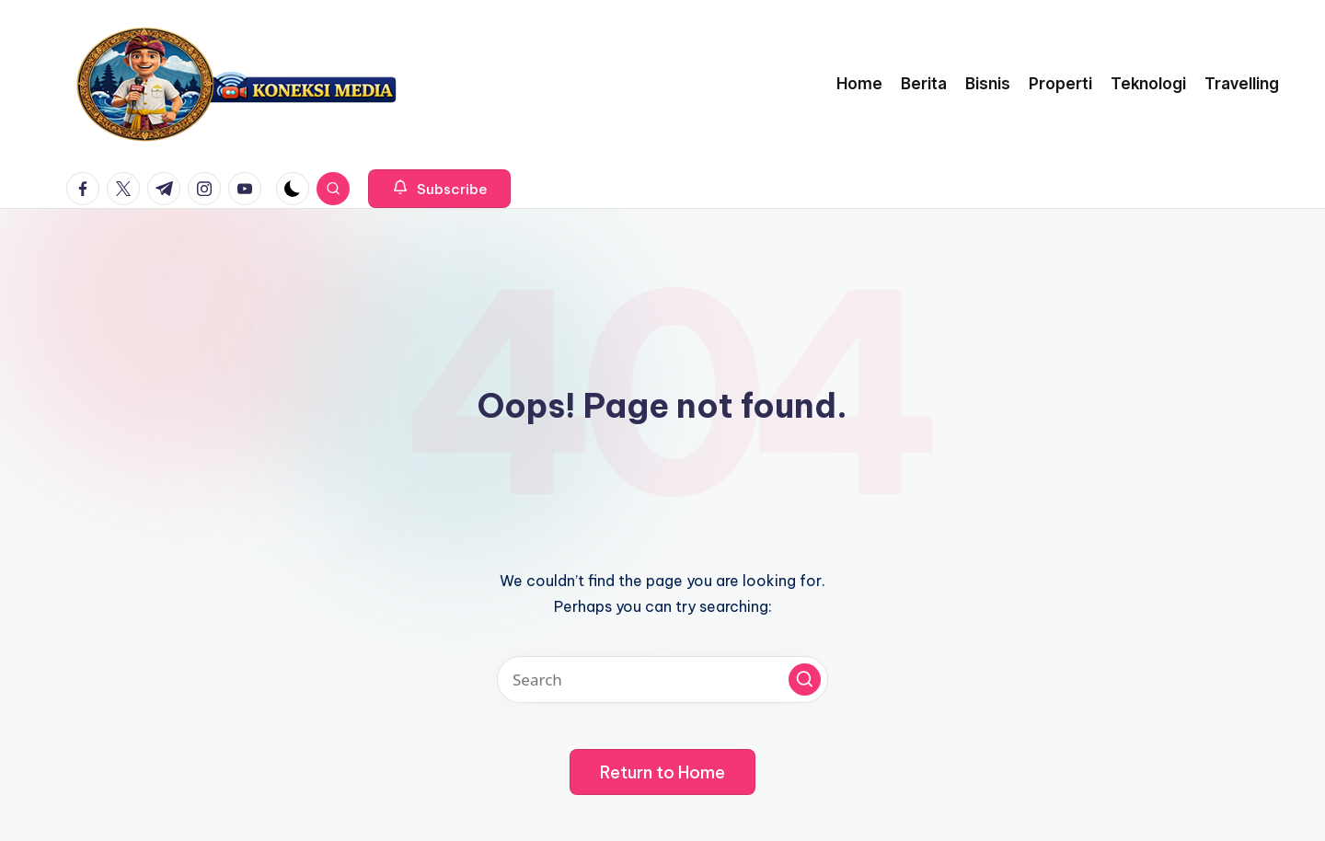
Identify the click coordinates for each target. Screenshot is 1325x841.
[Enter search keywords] (662, 679)
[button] (439, 188)
